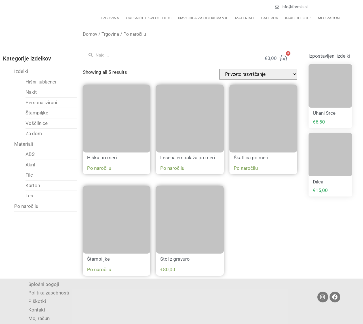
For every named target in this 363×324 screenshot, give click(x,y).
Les (29, 195)
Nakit (31, 92)
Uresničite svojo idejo (149, 18)
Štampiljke (37, 113)
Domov (90, 34)
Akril (30, 165)
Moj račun (329, 18)
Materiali (244, 18)
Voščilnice (37, 123)
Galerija (269, 18)
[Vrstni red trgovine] (258, 74)
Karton (33, 185)
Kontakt (36, 310)
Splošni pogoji (43, 284)
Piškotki (37, 301)
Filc (29, 175)
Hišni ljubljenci (41, 82)
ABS (30, 154)
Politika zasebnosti (48, 293)
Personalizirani (41, 102)
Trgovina (109, 18)
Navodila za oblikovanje (203, 18)
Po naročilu (26, 206)
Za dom (34, 133)
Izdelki (21, 71)
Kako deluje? (298, 18)
